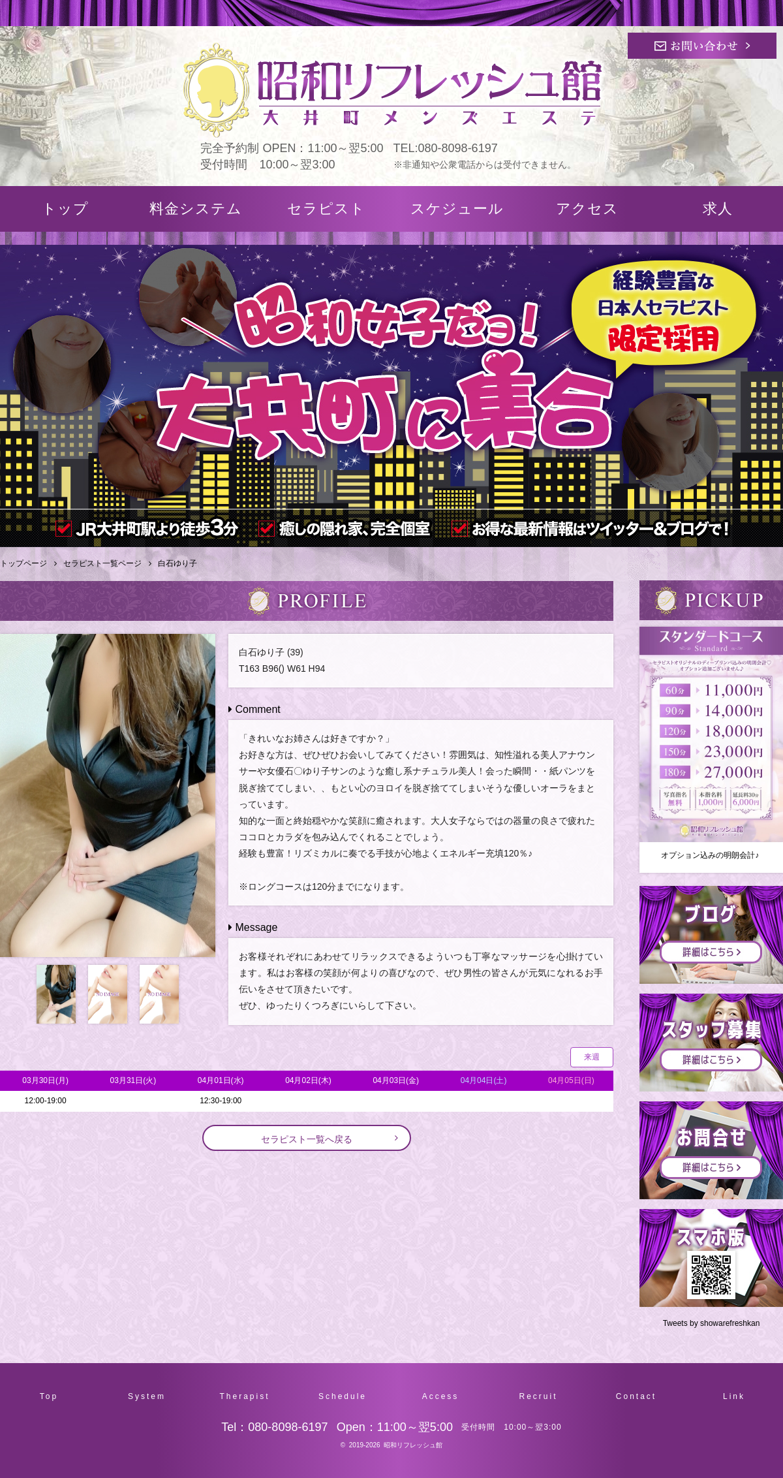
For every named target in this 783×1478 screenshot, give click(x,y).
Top (49, 1396)
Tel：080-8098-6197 (274, 1427)
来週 (592, 1056)
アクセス (587, 208)
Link (734, 1396)
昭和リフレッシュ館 (413, 1445)
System (147, 1396)
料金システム (195, 208)
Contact (636, 1396)
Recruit (538, 1396)
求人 (718, 208)
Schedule (342, 1396)
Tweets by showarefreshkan (711, 1323)
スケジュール (457, 208)
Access (440, 1396)
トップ (65, 208)
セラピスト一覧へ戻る (306, 1139)
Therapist (244, 1396)
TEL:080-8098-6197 (445, 148)
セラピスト (326, 208)
